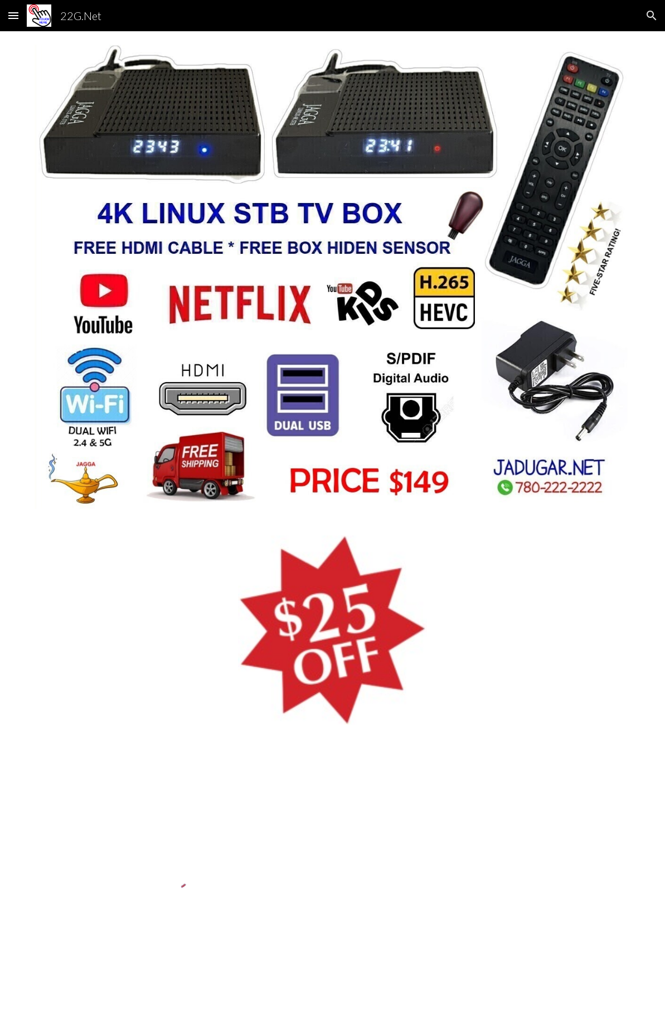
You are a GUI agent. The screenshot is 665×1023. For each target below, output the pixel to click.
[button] (13, 15)
